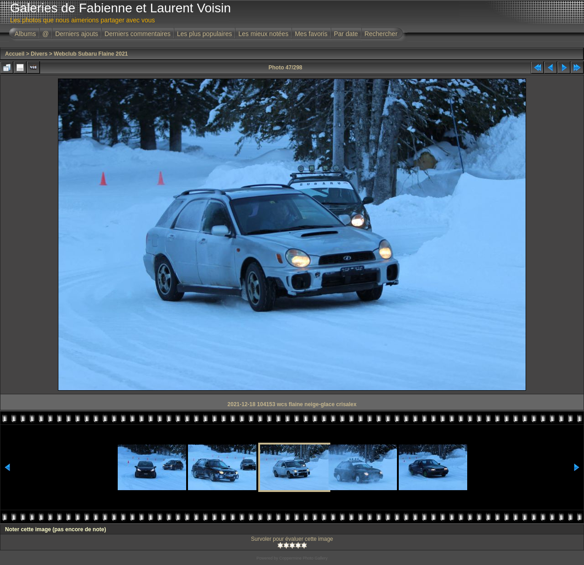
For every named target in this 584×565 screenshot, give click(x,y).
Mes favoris (311, 33)
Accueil (15, 54)
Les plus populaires (204, 33)
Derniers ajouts (76, 33)
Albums (25, 33)
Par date (346, 33)
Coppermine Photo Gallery (303, 558)
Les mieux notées (263, 33)
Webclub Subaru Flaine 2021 (91, 54)
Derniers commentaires (137, 33)
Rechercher (381, 33)
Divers (39, 54)
